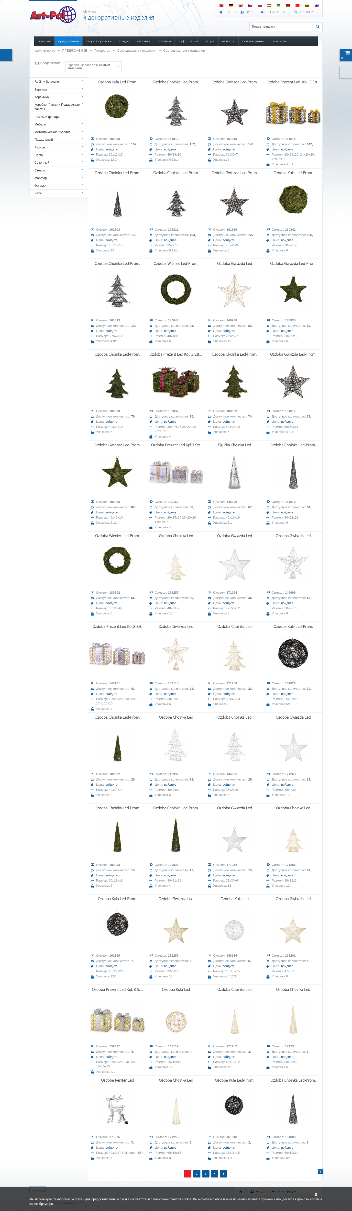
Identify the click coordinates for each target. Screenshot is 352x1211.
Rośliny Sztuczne (46, 81)
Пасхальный (43, 139)
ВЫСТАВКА (143, 41)
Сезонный (41, 162)
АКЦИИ (210, 41)
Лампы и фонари (47, 117)
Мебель (40, 124)
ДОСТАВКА (164, 41)
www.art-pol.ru (45, 50)
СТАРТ (229, 12)
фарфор (40, 178)
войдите (112, 149)
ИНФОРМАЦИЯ (188, 41)
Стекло (39, 170)
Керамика (41, 97)
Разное (39, 147)
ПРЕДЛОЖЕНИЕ (68, 41)
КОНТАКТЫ (279, 41)
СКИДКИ (124, 41)
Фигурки (40, 185)
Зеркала (40, 89)
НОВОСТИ (228, 41)
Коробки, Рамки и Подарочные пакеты (57, 107)
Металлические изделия (52, 132)
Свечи (39, 155)
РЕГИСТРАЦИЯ (276, 12)
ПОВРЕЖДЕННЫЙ (253, 41)
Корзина (306, 12)
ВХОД (249, 12)
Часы (38, 193)
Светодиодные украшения (136, 50)
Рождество (102, 50)
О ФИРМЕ (44, 41)
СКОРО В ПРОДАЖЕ (98, 41)
